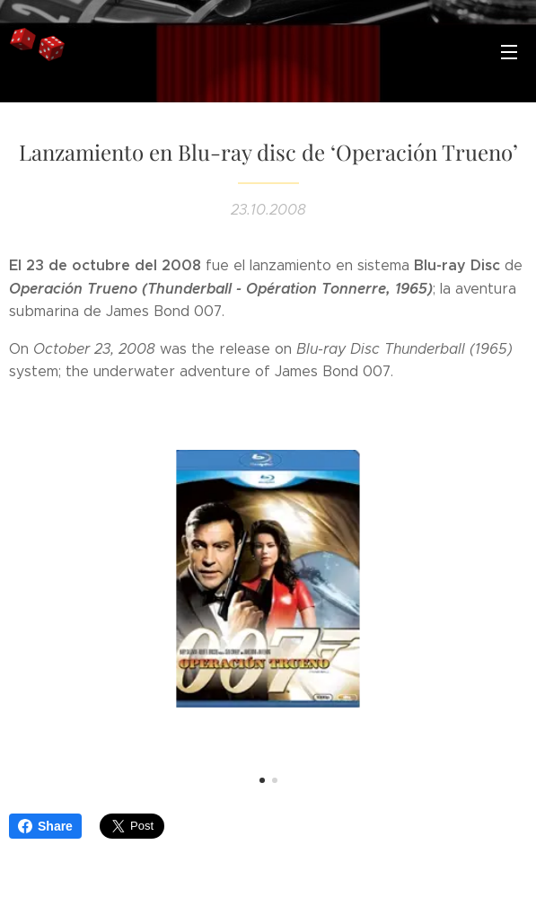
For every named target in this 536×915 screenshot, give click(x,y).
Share (45, 826)
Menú (509, 52)
